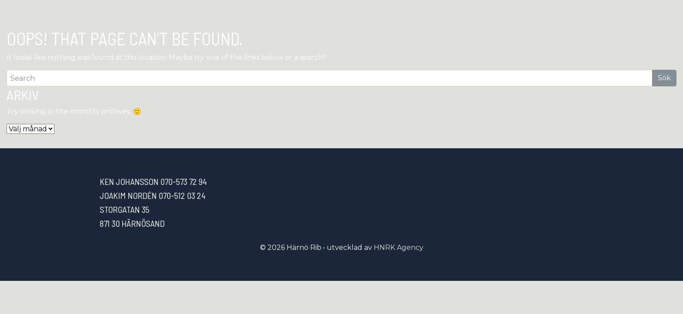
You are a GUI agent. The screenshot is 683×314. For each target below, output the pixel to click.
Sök (664, 78)
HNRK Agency (398, 247)
